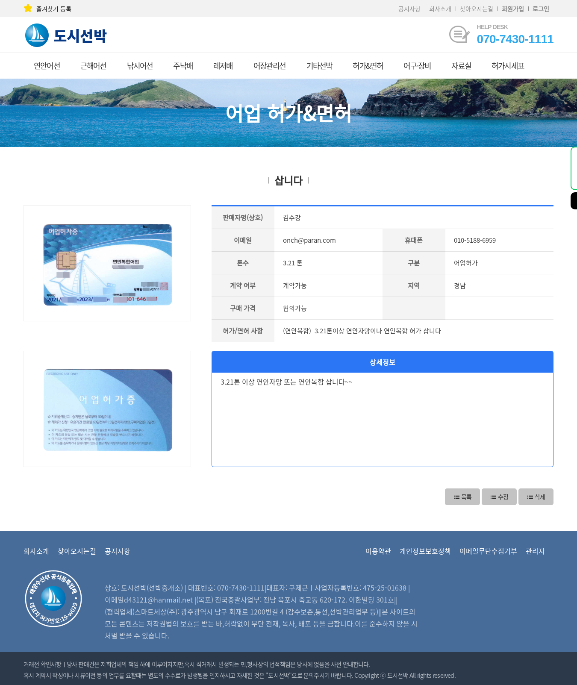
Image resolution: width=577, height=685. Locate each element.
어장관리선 (269, 65)
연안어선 (47, 65)
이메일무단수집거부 (488, 551)
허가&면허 (368, 65)
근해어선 (93, 65)
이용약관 (378, 551)
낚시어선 (140, 65)
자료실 (461, 65)
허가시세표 (508, 65)
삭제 (536, 496)
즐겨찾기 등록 (47, 8)
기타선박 (319, 65)
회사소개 (440, 8)
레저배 (223, 65)
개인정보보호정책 (425, 551)
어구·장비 (417, 65)
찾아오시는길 (476, 8)
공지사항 (409, 8)
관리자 (535, 551)
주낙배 (183, 65)
